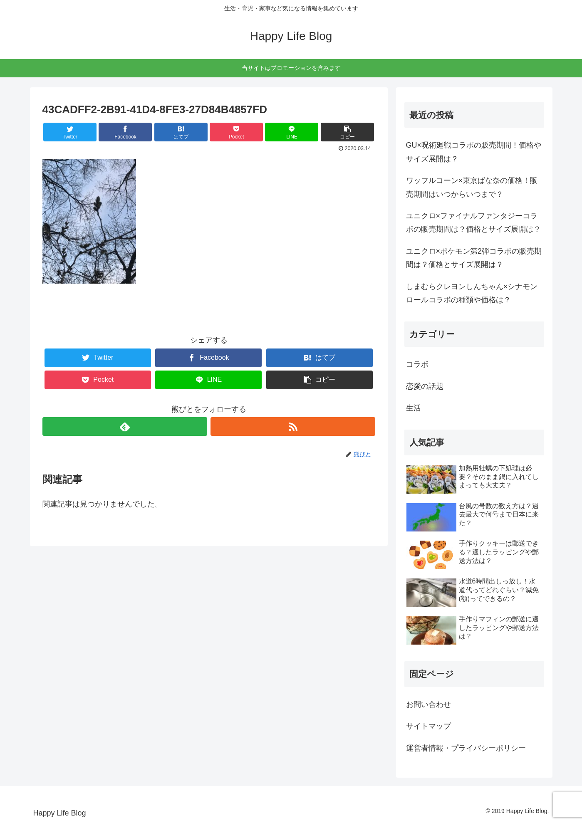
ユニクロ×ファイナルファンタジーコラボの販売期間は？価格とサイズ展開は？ (473, 222)
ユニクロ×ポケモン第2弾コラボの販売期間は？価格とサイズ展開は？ (474, 258)
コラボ (417, 364)
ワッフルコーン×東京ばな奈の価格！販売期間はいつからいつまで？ (472, 187)
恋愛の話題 (424, 386)
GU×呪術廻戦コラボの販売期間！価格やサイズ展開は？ (474, 152)
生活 (413, 408)
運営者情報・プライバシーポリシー (466, 748)
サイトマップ (428, 726)
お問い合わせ (428, 704)
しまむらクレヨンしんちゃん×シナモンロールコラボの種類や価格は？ (472, 293)
